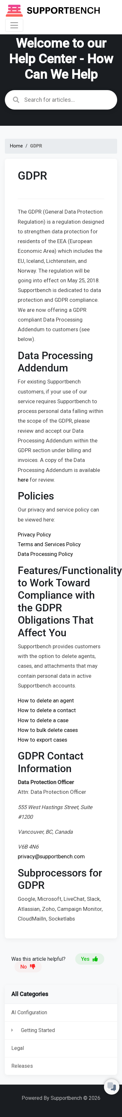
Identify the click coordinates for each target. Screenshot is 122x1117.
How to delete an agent (46, 700)
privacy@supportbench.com (51, 856)
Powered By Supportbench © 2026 (61, 1098)
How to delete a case (43, 720)
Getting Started (38, 1030)
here (24, 479)
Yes (89, 959)
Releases (22, 1066)
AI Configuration (29, 1012)
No (28, 967)
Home (16, 146)
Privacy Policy (34, 534)
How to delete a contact (47, 710)
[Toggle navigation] (14, 25)
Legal (17, 1048)
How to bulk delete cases (48, 730)
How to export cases (42, 739)
